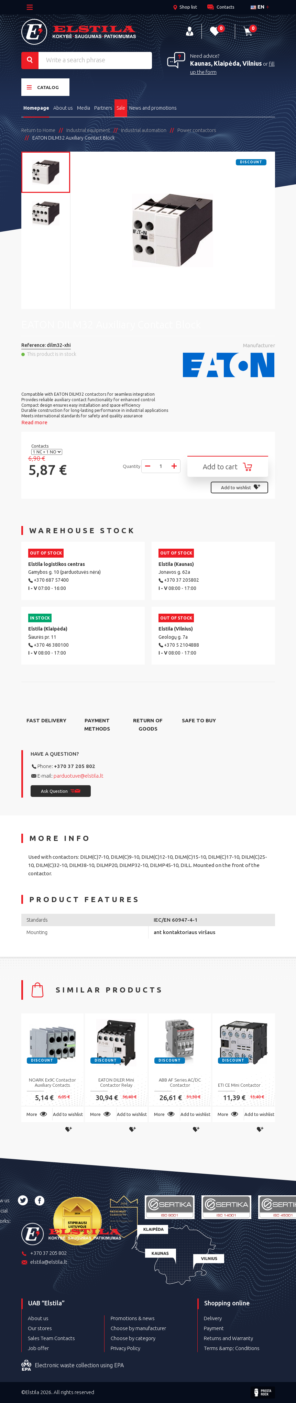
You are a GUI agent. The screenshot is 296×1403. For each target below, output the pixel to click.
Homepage (36, 108)
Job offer (38, 1348)
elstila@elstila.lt (44, 1262)
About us (63, 108)
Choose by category (133, 1338)
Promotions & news (133, 1318)
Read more (34, 422)
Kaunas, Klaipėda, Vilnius (226, 63)
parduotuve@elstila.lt (78, 776)
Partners (103, 108)
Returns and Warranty (228, 1338)
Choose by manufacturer (138, 1328)
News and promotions (153, 108)
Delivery (213, 1318)
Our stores (40, 1328)
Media (83, 108)
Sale (121, 108)
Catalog (43, 87)
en (257, 7)
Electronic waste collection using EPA (72, 1365)
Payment (214, 1328)
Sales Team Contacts (51, 1338)
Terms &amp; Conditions (232, 1348)
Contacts (40, 446)
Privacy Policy (125, 1348)
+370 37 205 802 (74, 766)
